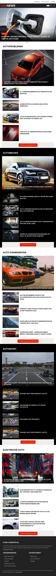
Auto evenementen (10, 566)
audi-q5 (6, 561)
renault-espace (8, 558)
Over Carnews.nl (45, 1)
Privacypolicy (18, 572)
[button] (54, 5)
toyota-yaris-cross (9, 563)
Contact (53, 1)
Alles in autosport (28, 442)
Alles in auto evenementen (28, 341)
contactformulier (8, 549)
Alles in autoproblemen (28, 145)
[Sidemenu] (51, 5)
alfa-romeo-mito (9, 556)
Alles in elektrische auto (28, 533)
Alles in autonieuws (28, 244)
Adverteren (37, 1)
